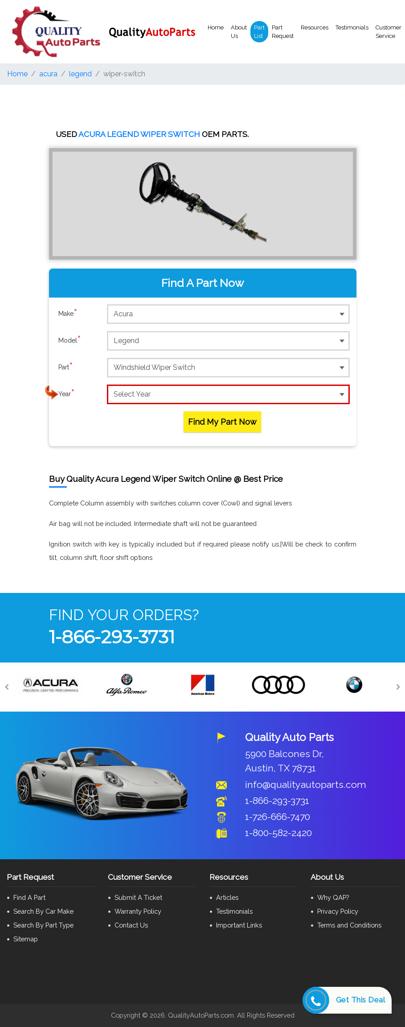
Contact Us (131, 925)
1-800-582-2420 (278, 832)
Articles (227, 897)
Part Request (283, 32)
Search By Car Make (43, 911)
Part (65, 367)
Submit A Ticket (138, 897)
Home (216, 27)
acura (48, 74)
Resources (314, 27)
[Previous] (6, 687)
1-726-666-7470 (277, 816)
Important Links (239, 925)
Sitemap (25, 939)
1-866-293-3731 (112, 637)
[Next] (398, 687)
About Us (239, 32)
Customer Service (388, 32)
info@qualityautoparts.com (305, 784)
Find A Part (29, 897)
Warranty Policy (138, 911)
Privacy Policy (337, 911)
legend (80, 74)
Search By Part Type (43, 925)
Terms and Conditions (349, 925)
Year (66, 394)
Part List (259, 32)
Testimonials (351, 27)
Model (69, 340)
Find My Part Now (222, 422)
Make (68, 313)
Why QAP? (333, 897)
